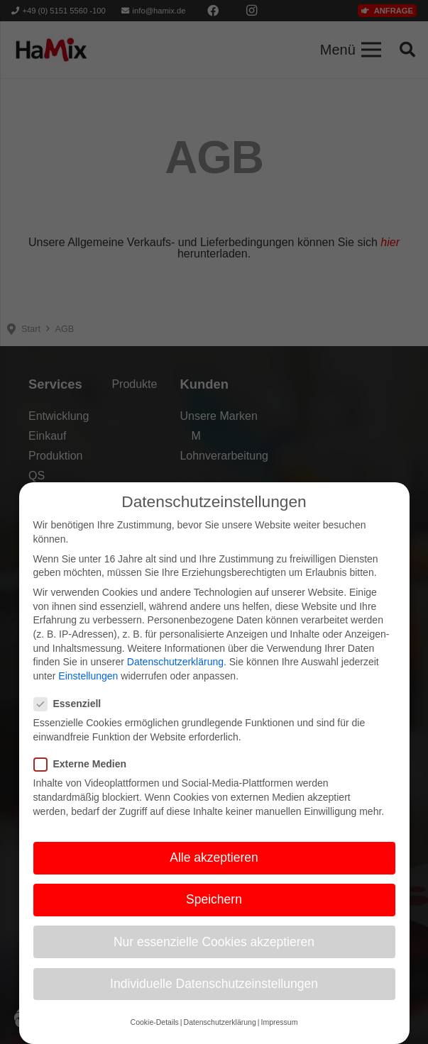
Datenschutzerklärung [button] (220, 1033)
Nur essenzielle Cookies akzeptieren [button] (214, 953)
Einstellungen (88, 687)
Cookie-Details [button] (155, 1033)
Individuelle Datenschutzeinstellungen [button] (214, 995)
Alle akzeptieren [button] (214, 869)
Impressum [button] (278, 1033)
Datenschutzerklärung (175, 673)
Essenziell (72, 715)
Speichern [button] (214, 911)
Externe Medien (84, 775)
